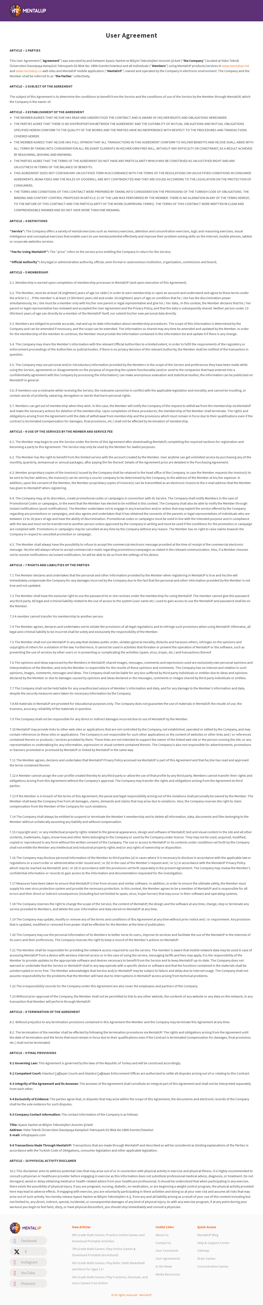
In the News (164, 1266)
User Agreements (168, 1258)
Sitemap (203, 1250)
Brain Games (206, 1258)
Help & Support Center (213, 1243)
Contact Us (163, 1243)
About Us (162, 1235)
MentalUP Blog (207, 1235)
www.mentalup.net (235, 66)
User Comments (167, 1250)
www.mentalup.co (29, 71)
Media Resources (168, 1274)
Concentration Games (213, 1266)
